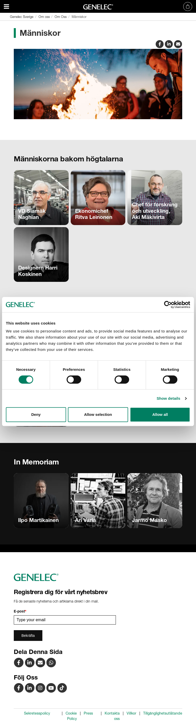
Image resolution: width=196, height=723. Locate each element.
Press (88, 713)
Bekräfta (28, 635)
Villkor (131, 713)
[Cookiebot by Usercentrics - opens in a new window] (167, 304)
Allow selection (98, 414)
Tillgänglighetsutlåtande (162, 713)
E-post (20, 611)
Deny (36, 414)
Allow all (160, 414)
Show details (168, 398)
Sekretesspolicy (37, 713)
